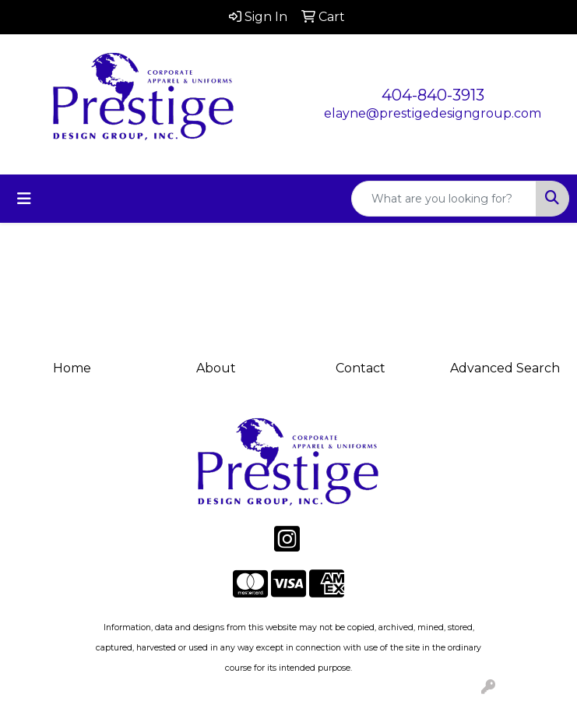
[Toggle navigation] (24, 199)
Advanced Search (505, 368)
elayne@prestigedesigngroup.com (432, 113)
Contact (360, 368)
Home (72, 368)
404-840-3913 (433, 95)
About (216, 368)
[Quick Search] (444, 199)
